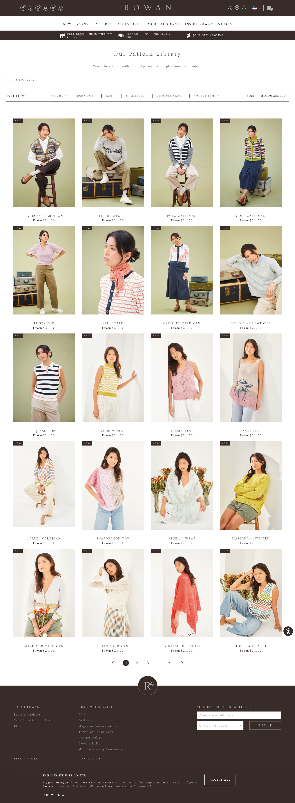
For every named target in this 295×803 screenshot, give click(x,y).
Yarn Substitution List (33, 720)
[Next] (180, 663)
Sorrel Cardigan (44, 538)
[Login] (244, 8)
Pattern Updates (27, 714)
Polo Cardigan (182, 216)
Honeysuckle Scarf (181, 646)
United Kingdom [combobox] (213, 725)
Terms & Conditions (96, 732)
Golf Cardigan (251, 216)
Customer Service (96, 707)
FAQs (83, 714)
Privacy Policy (91, 737)
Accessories (130, 24)
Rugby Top (44, 323)
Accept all (220, 779)
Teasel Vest (182, 431)
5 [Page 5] (169, 663)
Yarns (83, 24)
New (67, 24)
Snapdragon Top (113, 538)
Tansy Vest (251, 431)
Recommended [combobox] (273, 96)
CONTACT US (90, 758)
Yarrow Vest (113, 431)
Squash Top (44, 431)
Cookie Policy (123, 786)
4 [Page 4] (158, 663)
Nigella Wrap (182, 538)
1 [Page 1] (126, 663)
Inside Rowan (199, 24)
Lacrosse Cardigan (44, 216)
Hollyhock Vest (251, 646)
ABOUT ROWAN (27, 707)
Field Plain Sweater (251, 323)
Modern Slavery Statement (100, 749)
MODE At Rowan (164, 24)
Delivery (86, 720)
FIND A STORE (26, 758)
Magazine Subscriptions (99, 726)
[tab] (59, 96)
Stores (225, 24)
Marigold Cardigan (44, 646)
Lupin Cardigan (113, 646)
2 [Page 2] (137, 663)
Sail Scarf (113, 323)
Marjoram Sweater (251, 538)
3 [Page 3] (147, 663)
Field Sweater (113, 216)
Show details (57, 795)
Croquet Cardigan (182, 323)
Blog (18, 726)
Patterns (103, 24)
